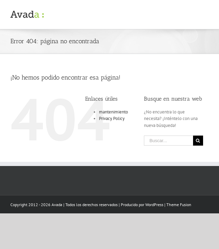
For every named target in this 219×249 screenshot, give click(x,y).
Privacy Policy (112, 118)
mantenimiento (113, 112)
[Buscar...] (168, 141)
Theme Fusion (178, 204)
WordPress (154, 204)
